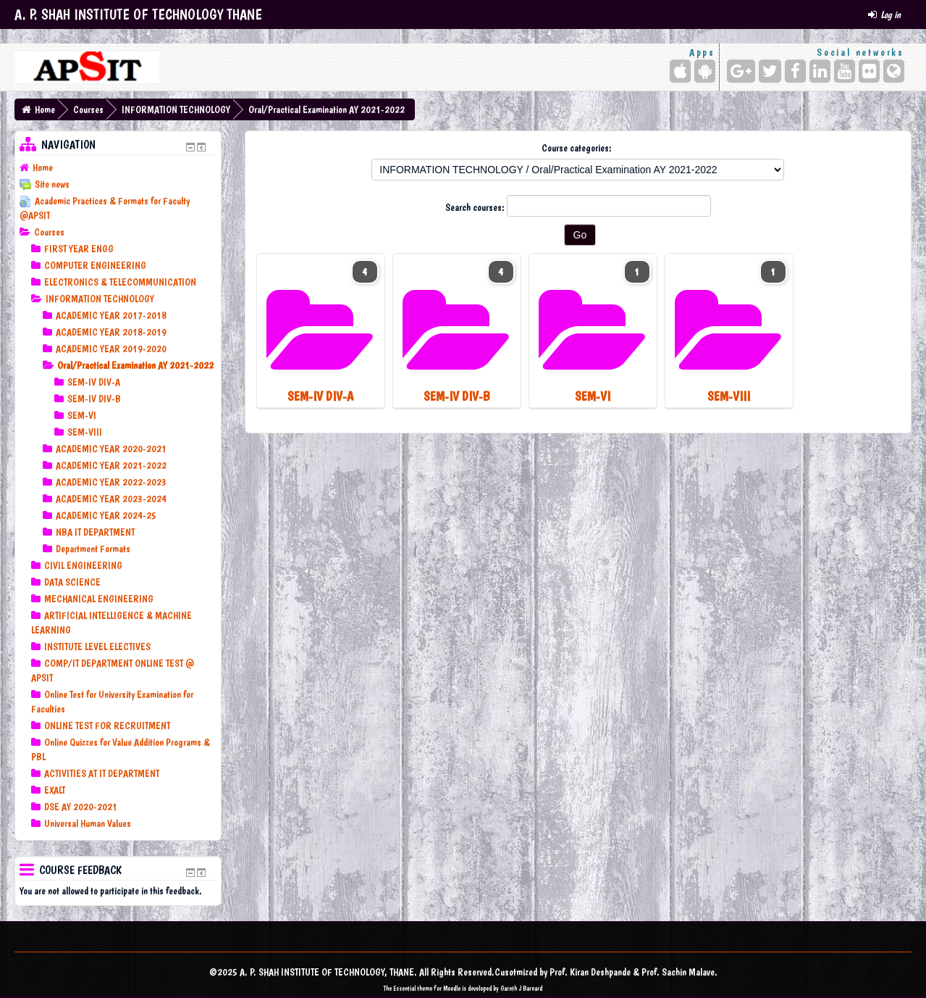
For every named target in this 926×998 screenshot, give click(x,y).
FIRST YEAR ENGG (79, 248)
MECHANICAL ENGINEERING (98, 598)
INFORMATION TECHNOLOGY (176, 109)
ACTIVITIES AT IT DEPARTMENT (101, 773)
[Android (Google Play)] (704, 71)
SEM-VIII (84, 432)
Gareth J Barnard (521, 988)
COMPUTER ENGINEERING (95, 265)
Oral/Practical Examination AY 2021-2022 (326, 109)
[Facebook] (795, 71)
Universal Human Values (87, 823)
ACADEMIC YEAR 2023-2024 (111, 498)
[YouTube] (844, 71)
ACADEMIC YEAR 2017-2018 (111, 315)
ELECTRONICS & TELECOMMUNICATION (120, 282)
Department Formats (93, 548)
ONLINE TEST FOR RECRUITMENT (107, 725)
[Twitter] (770, 71)
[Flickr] (869, 71)
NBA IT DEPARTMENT (95, 532)
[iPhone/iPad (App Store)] (680, 71)
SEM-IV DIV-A (93, 382)
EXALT (54, 790)
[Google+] (741, 71)
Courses (88, 109)
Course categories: (577, 148)
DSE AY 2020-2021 (80, 806)
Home (45, 109)
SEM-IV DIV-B (94, 398)
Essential (404, 988)
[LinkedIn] (819, 71)
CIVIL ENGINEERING (83, 565)
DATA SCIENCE (72, 582)
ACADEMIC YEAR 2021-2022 (111, 465)
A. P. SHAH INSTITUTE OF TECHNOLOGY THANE (138, 14)
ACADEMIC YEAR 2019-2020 (111, 348)
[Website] (893, 71)
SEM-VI (81, 415)
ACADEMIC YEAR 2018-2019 (111, 332)
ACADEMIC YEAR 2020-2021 (111, 448)
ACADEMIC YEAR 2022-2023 (111, 482)
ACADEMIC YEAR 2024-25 (106, 515)
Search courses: (476, 207)
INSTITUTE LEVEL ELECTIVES (97, 646)
